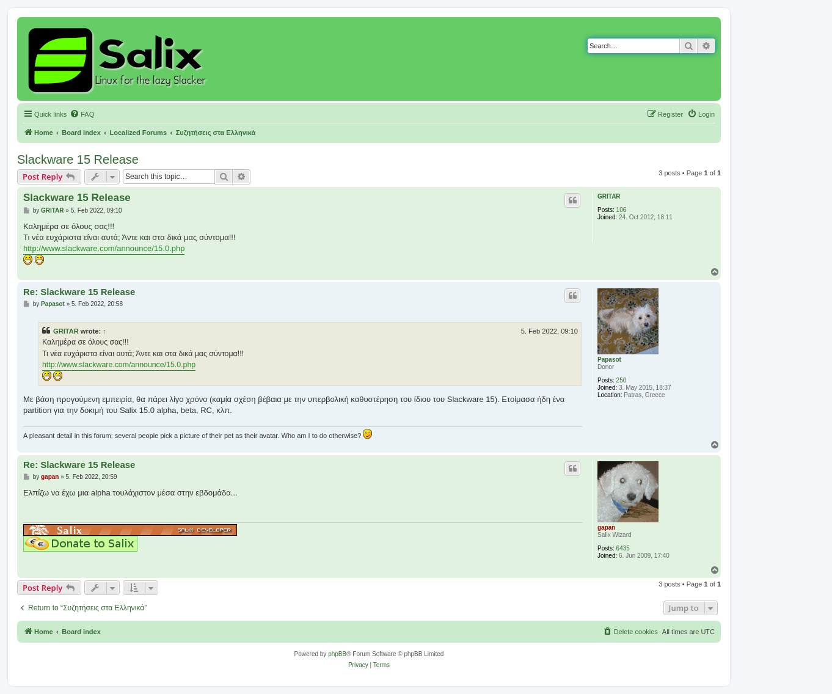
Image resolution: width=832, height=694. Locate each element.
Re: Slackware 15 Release (79, 292)
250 (621, 380)
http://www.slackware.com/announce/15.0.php (103, 248)
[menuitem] (82, 114)
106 (621, 209)
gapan (606, 527)
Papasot (609, 359)
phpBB (337, 654)
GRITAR (609, 196)
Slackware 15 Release (78, 159)
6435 (623, 548)
